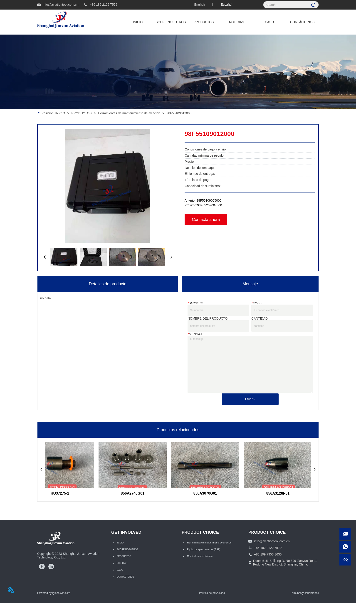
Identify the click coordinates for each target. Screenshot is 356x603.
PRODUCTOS (81, 113)
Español (226, 4)
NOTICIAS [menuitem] (236, 22)
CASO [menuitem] (269, 22)
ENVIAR (250, 399)
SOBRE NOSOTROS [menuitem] (171, 22)
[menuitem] (203, 22)
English (199, 4)
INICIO (60, 113)
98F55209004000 (209, 205)
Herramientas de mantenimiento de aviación (129, 113)
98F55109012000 (178, 113)
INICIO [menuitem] (138, 22)
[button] (203, 22)
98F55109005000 (209, 200)
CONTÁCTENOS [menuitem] (302, 22)
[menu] (220, 22)
